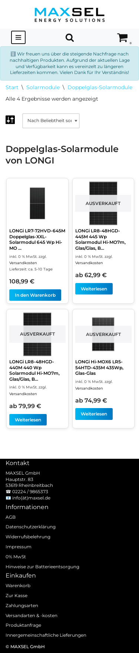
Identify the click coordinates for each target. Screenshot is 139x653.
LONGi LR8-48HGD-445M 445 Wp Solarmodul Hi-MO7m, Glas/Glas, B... (100, 239)
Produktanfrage (23, 625)
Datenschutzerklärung (31, 526)
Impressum (19, 546)
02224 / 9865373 (30, 491)
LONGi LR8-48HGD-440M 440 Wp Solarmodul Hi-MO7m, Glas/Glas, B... (34, 370)
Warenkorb (18, 585)
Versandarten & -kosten (31, 615)
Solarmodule (43, 87)
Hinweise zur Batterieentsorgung (42, 566)
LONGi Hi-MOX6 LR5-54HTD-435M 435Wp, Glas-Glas (99, 367)
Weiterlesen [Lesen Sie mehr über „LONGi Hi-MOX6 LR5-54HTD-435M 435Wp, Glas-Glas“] (94, 414)
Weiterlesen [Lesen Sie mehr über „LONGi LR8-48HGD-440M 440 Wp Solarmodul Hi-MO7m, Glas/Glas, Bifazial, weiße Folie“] (28, 420)
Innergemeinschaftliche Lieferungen (46, 635)
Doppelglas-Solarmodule (99, 87)
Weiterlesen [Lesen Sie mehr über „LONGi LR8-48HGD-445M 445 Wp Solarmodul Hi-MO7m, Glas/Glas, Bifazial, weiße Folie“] (94, 289)
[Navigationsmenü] (18, 37)
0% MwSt (16, 556)
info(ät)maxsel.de (31, 498)
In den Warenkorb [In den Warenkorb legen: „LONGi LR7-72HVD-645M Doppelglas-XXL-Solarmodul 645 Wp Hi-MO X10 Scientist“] (35, 295)
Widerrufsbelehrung (28, 536)
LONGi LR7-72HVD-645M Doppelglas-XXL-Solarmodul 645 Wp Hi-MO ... (37, 239)
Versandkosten (23, 263)
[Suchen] (69, 37)
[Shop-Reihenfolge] (51, 120)
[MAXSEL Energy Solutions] (70, 14)
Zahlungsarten (22, 605)
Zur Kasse (16, 595)
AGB (11, 516)
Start (12, 87)
